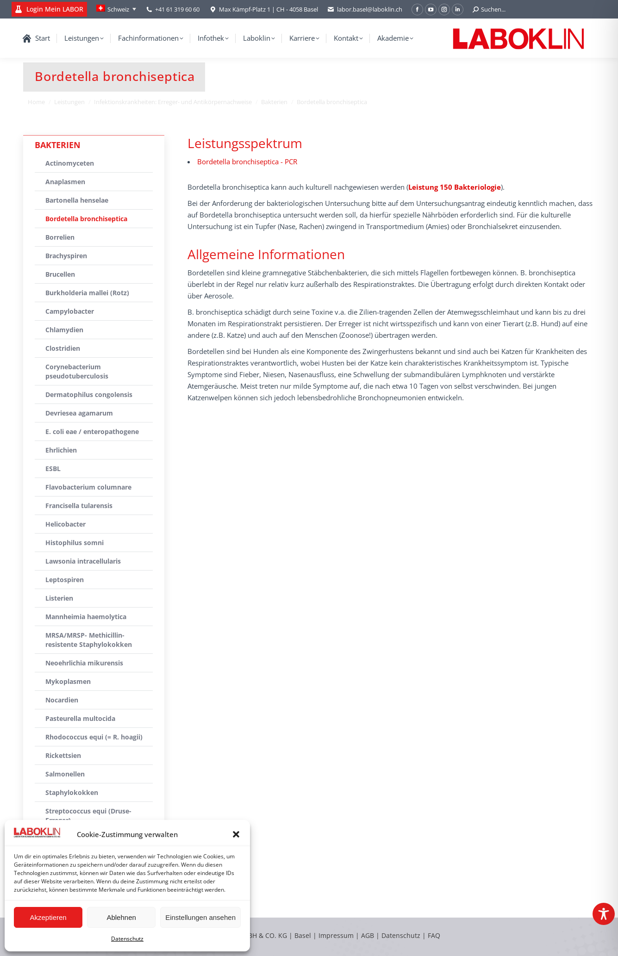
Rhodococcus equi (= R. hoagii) (94, 737)
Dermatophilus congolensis (88, 394)
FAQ (434, 935)
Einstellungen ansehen (200, 917)
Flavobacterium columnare (88, 487)
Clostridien (62, 348)
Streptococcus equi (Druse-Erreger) (88, 816)
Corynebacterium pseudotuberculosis (76, 371)
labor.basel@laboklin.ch (364, 9)
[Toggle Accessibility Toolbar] (604, 914)
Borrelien (60, 237)
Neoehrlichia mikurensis (84, 662)
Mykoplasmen (68, 681)
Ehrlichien (61, 450)
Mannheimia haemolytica (85, 616)
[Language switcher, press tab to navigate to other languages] (116, 9)
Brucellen (60, 274)
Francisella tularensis (78, 505)
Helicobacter (65, 524)
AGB (368, 935)
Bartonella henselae (76, 200)
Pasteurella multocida (80, 718)
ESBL (53, 468)
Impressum (336, 935)
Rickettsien (63, 755)
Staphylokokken (71, 792)
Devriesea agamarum (79, 413)
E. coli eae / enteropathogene (92, 431)
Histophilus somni (74, 542)
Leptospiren (64, 579)
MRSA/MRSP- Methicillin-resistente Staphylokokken (88, 640)
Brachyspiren (66, 255)
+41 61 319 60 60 (177, 9)
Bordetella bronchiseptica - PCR (247, 161)
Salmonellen (65, 774)
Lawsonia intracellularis (83, 561)
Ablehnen (121, 917)
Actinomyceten (69, 163)
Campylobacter (69, 311)
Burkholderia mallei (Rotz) (87, 292)
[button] (236, 834)
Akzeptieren (48, 917)
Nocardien (61, 699)
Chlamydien (64, 329)
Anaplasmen (65, 181)
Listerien (59, 598)
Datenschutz (127, 939)
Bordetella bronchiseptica (86, 218)
